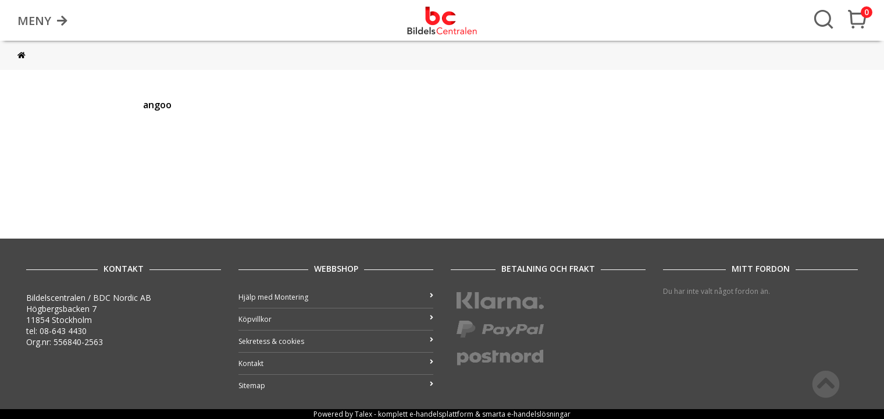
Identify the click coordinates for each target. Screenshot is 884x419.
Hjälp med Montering (335, 297)
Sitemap (335, 385)
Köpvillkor (335, 319)
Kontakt (335, 363)
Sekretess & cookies (335, 341)
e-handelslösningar (539, 414)
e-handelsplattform (441, 414)
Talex (363, 414)
